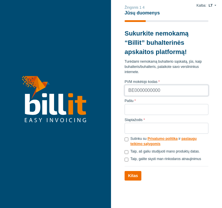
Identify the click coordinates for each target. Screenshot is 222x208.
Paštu (130, 101)
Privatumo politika (162, 139)
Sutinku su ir (163, 141)
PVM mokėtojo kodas (142, 82)
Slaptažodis (135, 120)
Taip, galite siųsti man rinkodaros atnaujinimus (165, 159)
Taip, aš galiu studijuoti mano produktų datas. (165, 151)
